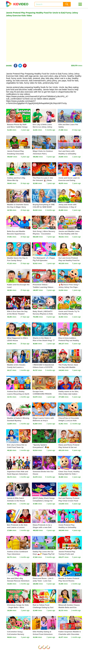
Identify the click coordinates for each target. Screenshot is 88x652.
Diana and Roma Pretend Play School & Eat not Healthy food (69, 447)
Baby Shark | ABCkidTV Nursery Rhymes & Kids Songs (43, 313)
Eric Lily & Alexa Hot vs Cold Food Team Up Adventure (17, 447)
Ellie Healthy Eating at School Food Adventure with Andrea (43, 634)
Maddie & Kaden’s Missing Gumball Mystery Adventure (18, 420)
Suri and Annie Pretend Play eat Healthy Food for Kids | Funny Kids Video (69, 260)
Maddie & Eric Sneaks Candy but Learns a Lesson (16, 367)
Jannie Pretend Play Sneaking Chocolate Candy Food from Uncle (17, 153)
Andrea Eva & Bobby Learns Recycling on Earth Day (18, 393)
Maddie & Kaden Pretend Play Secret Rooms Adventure (69, 580)
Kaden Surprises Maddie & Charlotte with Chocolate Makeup (70, 634)
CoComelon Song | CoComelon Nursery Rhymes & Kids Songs (16, 634)
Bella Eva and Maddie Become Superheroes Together (16, 233)
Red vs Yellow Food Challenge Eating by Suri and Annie (43, 607)
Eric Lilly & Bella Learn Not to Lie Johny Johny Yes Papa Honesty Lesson (44, 126)
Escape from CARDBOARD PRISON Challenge (42, 393)
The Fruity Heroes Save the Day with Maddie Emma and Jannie (68, 367)
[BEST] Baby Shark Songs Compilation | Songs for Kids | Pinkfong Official (44, 500)
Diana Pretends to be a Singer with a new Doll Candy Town (42, 527)
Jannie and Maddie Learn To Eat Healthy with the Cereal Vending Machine (69, 233)
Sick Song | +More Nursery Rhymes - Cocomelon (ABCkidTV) (44, 233)
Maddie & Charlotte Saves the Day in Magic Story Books (18, 207)
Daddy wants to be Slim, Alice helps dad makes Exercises (69, 393)
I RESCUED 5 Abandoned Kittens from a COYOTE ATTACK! (43, 367)
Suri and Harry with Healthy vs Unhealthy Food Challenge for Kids (69, 153)
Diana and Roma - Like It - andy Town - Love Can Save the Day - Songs (43, 580)
